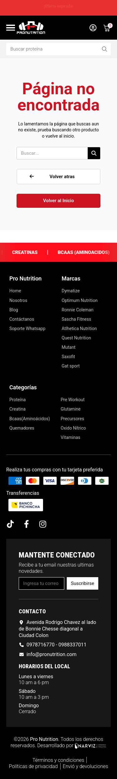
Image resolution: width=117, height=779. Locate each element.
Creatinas (31, 252)
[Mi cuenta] (93, 28)
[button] (58, 176)
